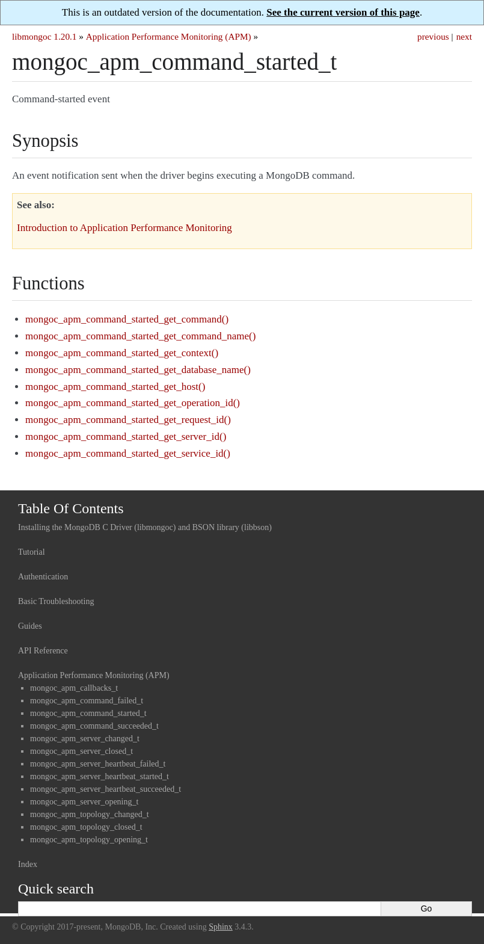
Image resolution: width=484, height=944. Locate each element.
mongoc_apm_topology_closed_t (86, 826)
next (464, 36)
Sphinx (221, 926)
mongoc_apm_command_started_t (88, 713)
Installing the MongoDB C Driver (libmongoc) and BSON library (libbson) (145, 527)
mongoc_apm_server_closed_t (81, 751)
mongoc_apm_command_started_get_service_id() (127, 453)
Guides (30, 626)
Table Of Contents (71, 508)
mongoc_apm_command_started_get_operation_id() (132, 403)
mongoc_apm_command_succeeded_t (94, 725)
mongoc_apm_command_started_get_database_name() (138, 369)
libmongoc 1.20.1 (44, 36)
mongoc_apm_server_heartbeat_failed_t (97, 763)
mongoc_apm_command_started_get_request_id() (128, 419)
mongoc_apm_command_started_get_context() (121, 353)
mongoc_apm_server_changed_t (84, 738)
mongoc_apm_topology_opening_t (89, 839)
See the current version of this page (343, 12)
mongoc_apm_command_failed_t (86, 700)
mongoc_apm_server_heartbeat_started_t (99, 776)
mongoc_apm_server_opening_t (84, 801)
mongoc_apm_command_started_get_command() (126, 319)
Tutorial (31, 552)
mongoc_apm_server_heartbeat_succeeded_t (105, 789)
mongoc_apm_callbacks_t (74, 688)
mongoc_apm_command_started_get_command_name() (140, 336)
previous (433, 36)
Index (27, 864)
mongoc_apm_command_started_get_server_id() (125, 436)
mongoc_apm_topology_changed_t (89, 814)
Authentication (43, 576)
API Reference (43, 650)
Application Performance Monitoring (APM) (168, 36)
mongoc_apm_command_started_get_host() (115, 386)
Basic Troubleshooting (56, 601)
